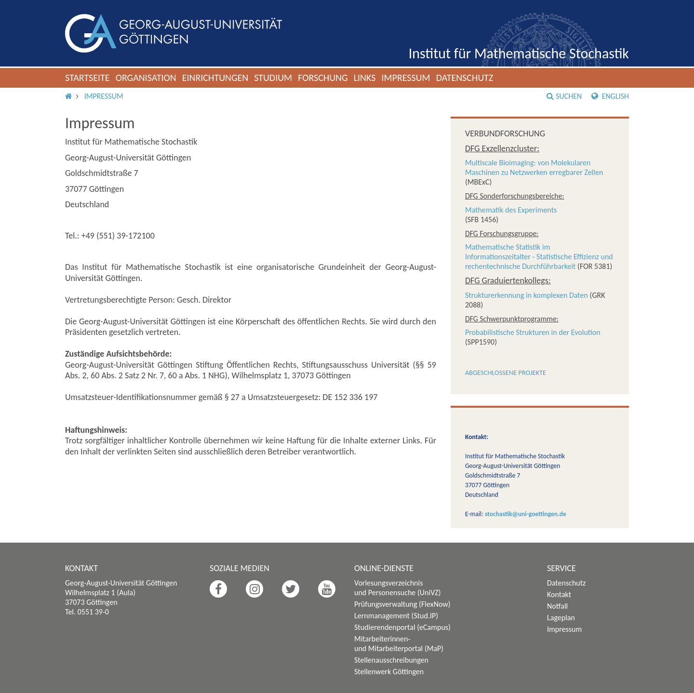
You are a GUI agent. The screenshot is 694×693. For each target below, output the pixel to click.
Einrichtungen (215, 77)
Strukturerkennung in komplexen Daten (526, 295)
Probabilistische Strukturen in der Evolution (533, 332)
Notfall (557, 606)
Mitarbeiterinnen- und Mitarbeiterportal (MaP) (398, 643)
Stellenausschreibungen (391, 660)
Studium (273, 77)
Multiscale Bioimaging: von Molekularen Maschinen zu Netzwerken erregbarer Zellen (534, 167)
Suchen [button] (564, 96)
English (610, 96)
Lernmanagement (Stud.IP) (396, 615)
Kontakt (559, 594)
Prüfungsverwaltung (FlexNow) (402, 604)
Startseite (87, 77)
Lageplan (561, 617)
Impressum (405, 77)
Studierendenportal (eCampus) (402, 627)
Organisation (146, 77)
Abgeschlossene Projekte (505, 372)
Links (365, 77)
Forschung (323, 77)
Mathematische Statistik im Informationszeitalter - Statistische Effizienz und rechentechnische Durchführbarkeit (539, 256)
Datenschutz (465, 77)
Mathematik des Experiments (511, 209)
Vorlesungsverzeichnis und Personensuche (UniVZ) (397, 587)
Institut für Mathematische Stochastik (519, 53)
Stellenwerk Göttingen (389, 671)
